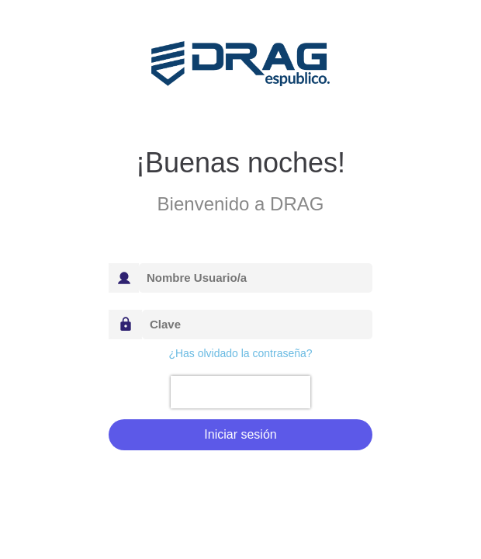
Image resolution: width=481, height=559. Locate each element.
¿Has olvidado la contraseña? (240, 353)
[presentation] (240, 392)
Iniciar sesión (240, 434)
